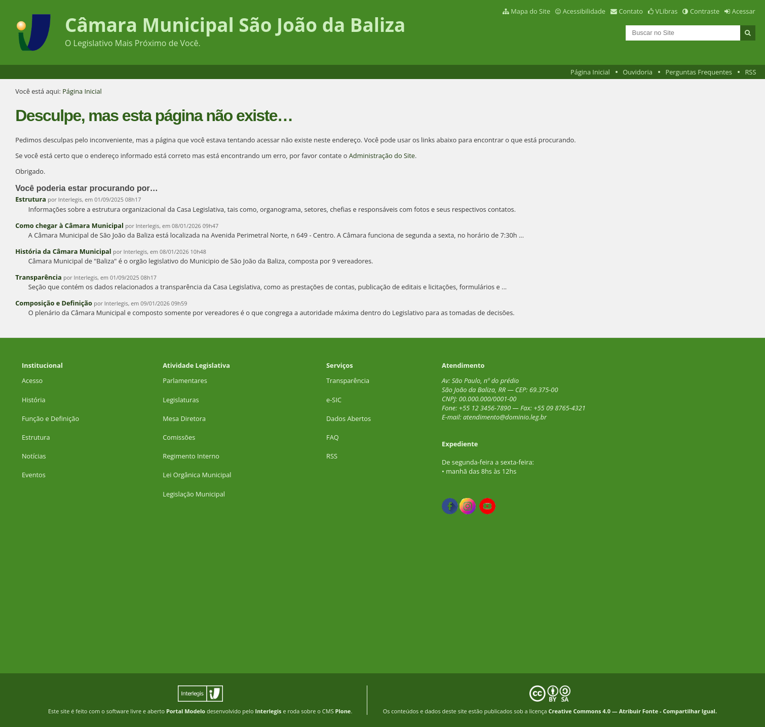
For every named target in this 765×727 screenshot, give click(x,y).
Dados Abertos (348, 418)
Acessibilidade (584, 11)
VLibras (667, 11)
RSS (750, 71)
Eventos (34, 474)
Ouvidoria (638, 71)
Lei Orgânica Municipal (197, 474)
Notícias (34, 456)
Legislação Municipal (194, 494)
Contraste (704, 11)
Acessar (743, 11)
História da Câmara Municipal (64, 251)
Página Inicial (590, 71)
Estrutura (30, 199)
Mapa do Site (530, 11)
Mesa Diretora (184, 418)
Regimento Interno (191, 456)
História (34, 399)
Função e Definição (50, 418)
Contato (631, 11)
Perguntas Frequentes (698, 71)
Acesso (32, 380)
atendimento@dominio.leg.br (505, 417)
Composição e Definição (53, 303)
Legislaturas (181, 399)
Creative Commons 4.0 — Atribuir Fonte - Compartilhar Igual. (633, 711)
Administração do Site (382, 155)
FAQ (332, 437)
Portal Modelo (185, 711)
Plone (343, 711)
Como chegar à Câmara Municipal (69, 225)
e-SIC (333, 399)
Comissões (179, 437)
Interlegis (268, 711)
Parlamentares (185, 380)
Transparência (38, 277)
